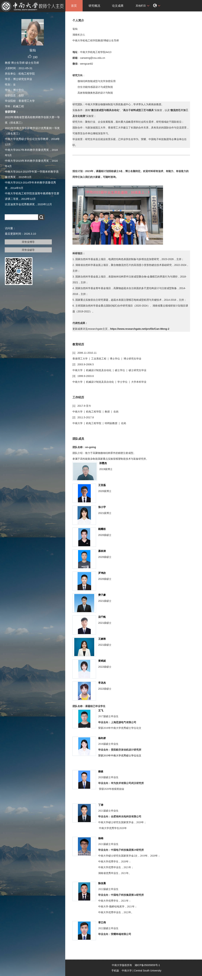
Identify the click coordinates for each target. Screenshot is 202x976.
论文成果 (118, 5)
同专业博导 (28, 241)
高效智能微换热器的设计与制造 (95, 92)
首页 (74, 5)
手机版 (115, 970)
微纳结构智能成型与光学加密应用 (97, 81)
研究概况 (94, 5)
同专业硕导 (28, 249)
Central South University (147, 970)
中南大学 (127, 970)
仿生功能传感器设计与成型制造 (95, 86)
